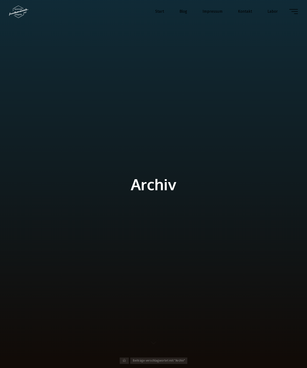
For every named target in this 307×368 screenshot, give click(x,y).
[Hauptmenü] (293, 11)
